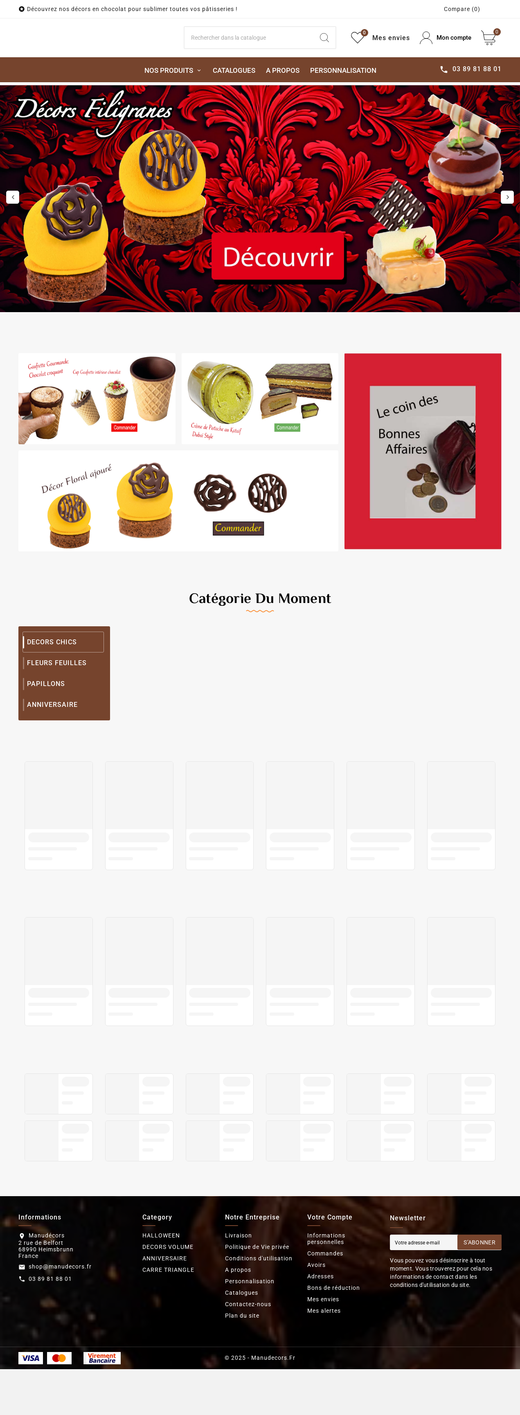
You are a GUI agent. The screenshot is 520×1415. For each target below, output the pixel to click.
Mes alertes (324, 1348)
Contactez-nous (248, 1342)
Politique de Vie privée (257, 1285)
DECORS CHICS (52, 680)
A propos (238, 1308)
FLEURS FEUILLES (57, 701)
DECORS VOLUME (168, 1285)
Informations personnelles (326, 1276)
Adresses (320, 1314)
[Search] (249, 56)
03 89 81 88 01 (50, 1317)
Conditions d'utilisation (259, 1296)
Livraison (238, 1273)
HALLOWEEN (161, 1273)
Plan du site (242, 1353)
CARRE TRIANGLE (168, 1308)
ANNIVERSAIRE (52, 743)
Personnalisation (250, 1319)
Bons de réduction (333, 1326)
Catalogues (241, 1330)
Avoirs (316, 1303)
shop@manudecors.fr (60, 1304)
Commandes (325, 1291)
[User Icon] (445, 57)
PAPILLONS (46, 722)
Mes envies (323, 1337)
